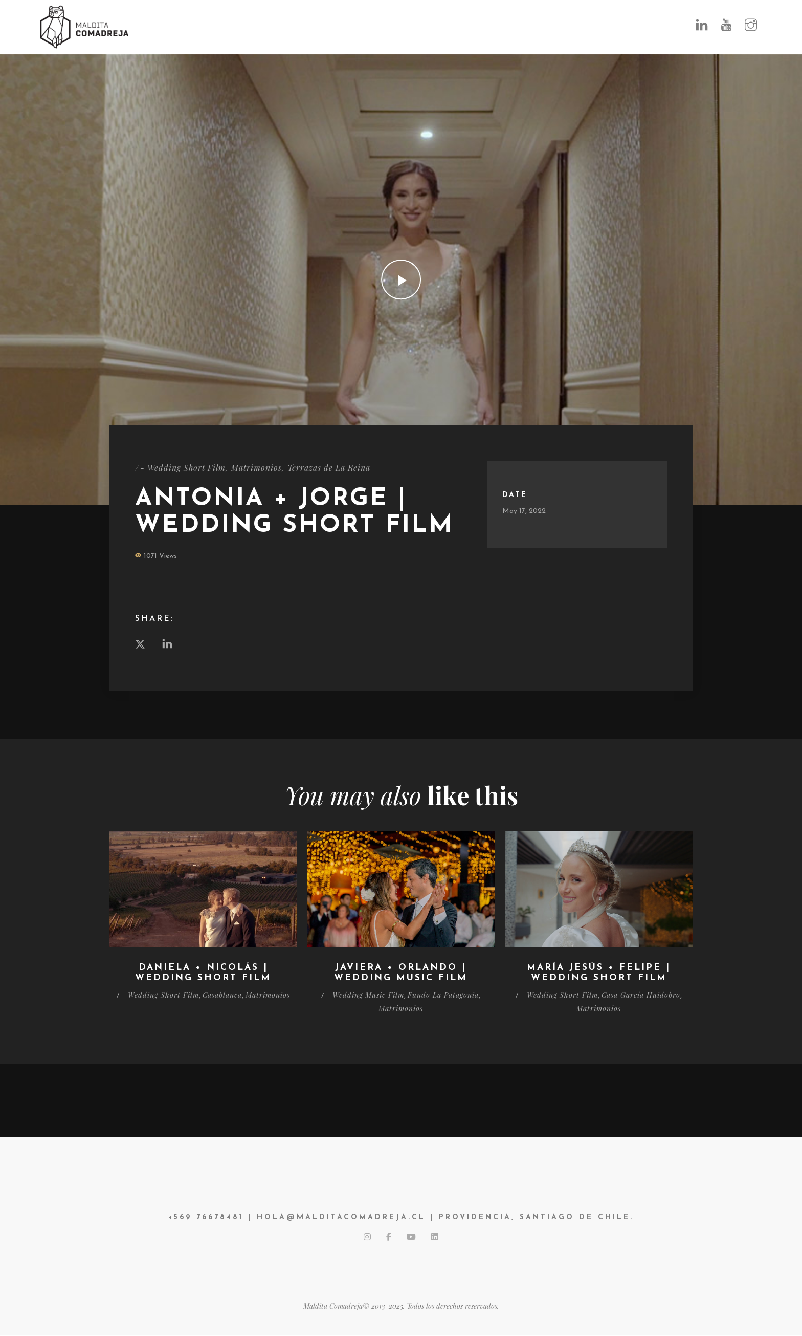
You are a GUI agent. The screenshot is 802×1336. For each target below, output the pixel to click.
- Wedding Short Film (183, 467)
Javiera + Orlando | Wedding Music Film (401, 973)
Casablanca (222, 995)
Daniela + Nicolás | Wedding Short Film (203, 973)
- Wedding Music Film (365, 995)
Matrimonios (257, 467)
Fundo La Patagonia (443, 995)
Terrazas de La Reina (330, 467)
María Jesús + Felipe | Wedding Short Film (599, 973)
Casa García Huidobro (641, 995)
